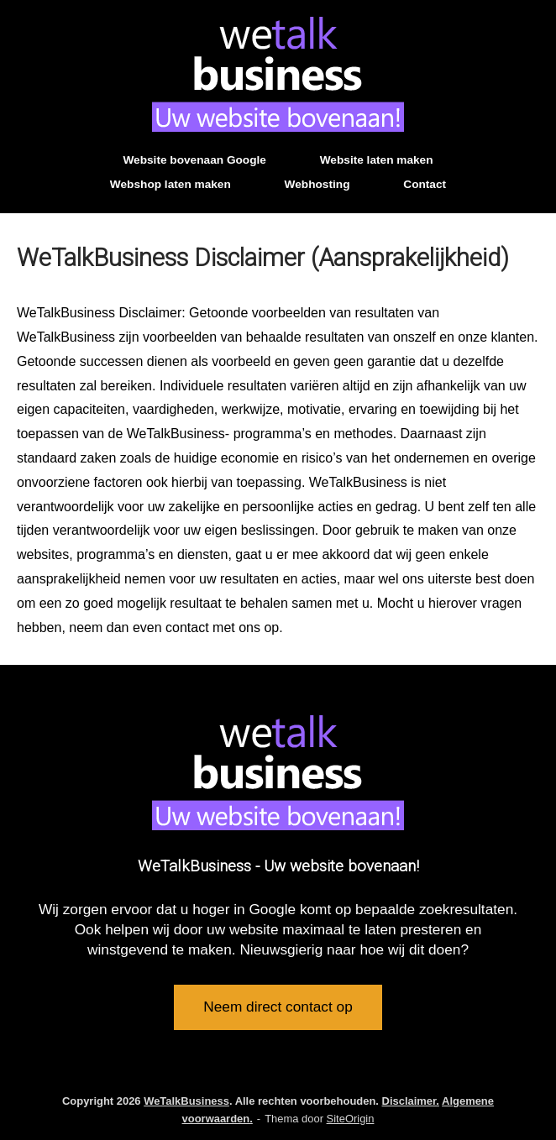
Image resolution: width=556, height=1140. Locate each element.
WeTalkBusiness (186, 1101)
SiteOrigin (351, 1118)
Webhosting (317, 184)
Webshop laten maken (170, 184)
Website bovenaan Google (194, 160)
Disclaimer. (410, 1101)
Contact (424, 184)
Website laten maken (376, 160)
